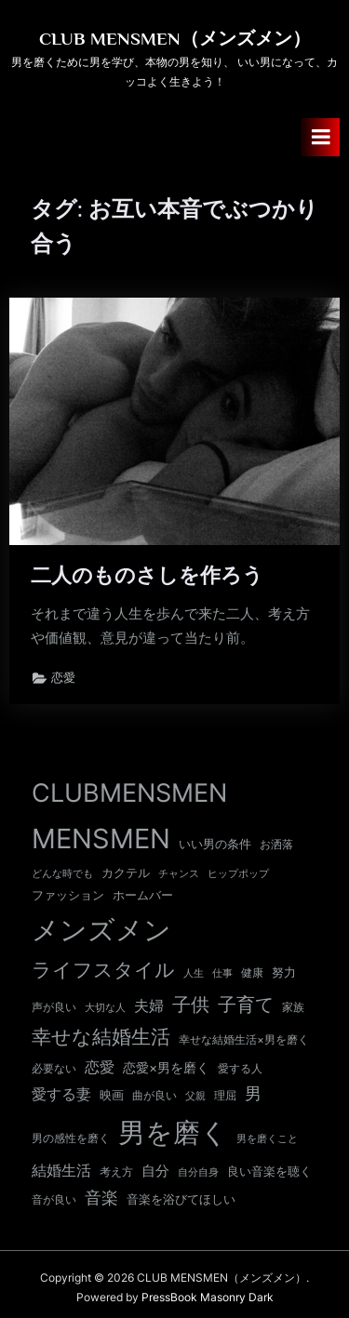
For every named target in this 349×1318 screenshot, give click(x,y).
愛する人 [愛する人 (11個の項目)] (240, 1068)
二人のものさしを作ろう (147, 575)
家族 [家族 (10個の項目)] (293, 1007)
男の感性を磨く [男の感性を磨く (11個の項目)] (71, 1138)
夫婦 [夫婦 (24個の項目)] (149, 1006)
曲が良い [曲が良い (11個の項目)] (154, 1095)
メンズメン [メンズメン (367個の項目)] (101, 929)
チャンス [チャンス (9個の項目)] (178, 873)
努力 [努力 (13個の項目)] (284, 972)
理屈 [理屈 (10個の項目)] (225, 1095)
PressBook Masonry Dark (207, 1297)
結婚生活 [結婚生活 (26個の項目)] (61, 1170)
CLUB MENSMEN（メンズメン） (175, 38)
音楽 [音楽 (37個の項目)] (101, 1197)
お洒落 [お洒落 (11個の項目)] (276, 844)
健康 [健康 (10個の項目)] (252, 972)
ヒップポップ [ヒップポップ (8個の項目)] (238, 874)
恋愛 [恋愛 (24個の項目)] (99, 1067)
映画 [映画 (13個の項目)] (112, 1094)
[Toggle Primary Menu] (321, 137)
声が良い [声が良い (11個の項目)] (54, 1007)
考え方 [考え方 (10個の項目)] (116, 1171)
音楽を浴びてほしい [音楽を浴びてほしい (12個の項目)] (181, 1199)
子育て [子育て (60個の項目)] (246, 1004)
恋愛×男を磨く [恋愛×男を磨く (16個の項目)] (166, 1067)
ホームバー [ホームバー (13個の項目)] (143, 894)
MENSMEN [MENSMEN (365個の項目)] (101, 838)
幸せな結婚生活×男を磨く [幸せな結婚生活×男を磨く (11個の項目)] (244, 1039)
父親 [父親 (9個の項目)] (195, 1095)
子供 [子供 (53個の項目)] (190, 1004)
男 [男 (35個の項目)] (253, 1093)
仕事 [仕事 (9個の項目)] (222, 972)
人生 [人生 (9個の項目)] (193, 972)
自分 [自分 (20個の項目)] (155, 1171)
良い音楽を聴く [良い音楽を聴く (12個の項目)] (269, 1171)
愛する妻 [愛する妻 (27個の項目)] (61, 1094)
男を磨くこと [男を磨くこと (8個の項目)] (267, 1139)
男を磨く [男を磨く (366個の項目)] (173, 1132)
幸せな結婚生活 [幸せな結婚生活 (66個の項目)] (101, 1036)
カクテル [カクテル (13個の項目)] (125, 872)
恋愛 (63, 678)
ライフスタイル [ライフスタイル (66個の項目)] (103, 969)
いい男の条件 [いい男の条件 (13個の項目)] (215, 843)
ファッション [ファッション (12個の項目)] (68, 895)
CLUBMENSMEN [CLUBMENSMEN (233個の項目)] (129, 793)
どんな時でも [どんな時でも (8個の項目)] (62, 874)
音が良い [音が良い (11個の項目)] (54, 1199)
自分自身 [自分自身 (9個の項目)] (198, 1171)
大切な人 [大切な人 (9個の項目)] (105, 1007)
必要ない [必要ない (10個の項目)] (54, 1068)
